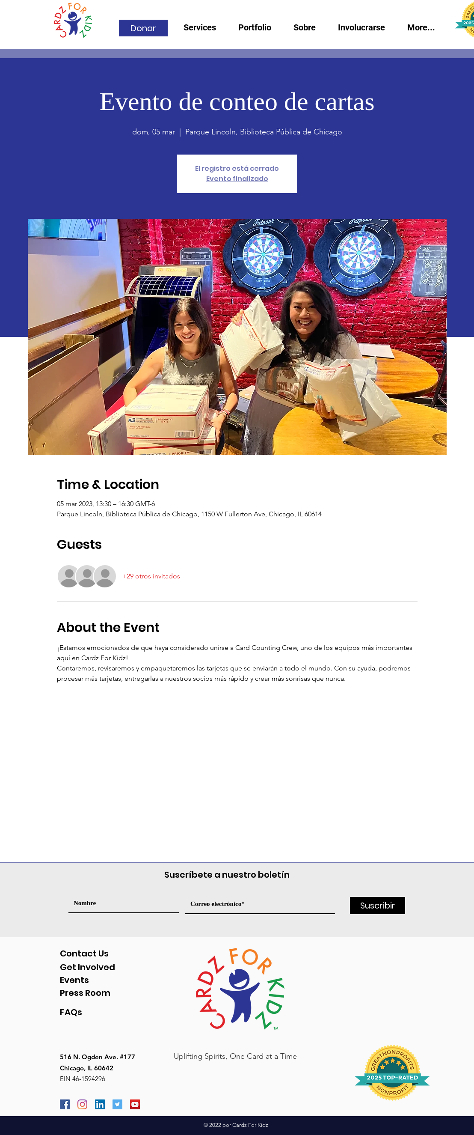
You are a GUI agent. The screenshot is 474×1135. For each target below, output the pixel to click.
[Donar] (143, 28)
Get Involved (87, 967)
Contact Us (84, 953)
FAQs (71, 1012)
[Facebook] (65, 1104)
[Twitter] (117, 1104)
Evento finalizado (237, 179)
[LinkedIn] (100, 1104)
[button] (309, 30)
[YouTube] (135, 1104)
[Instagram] (82, 1104)
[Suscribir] (377, 905)
